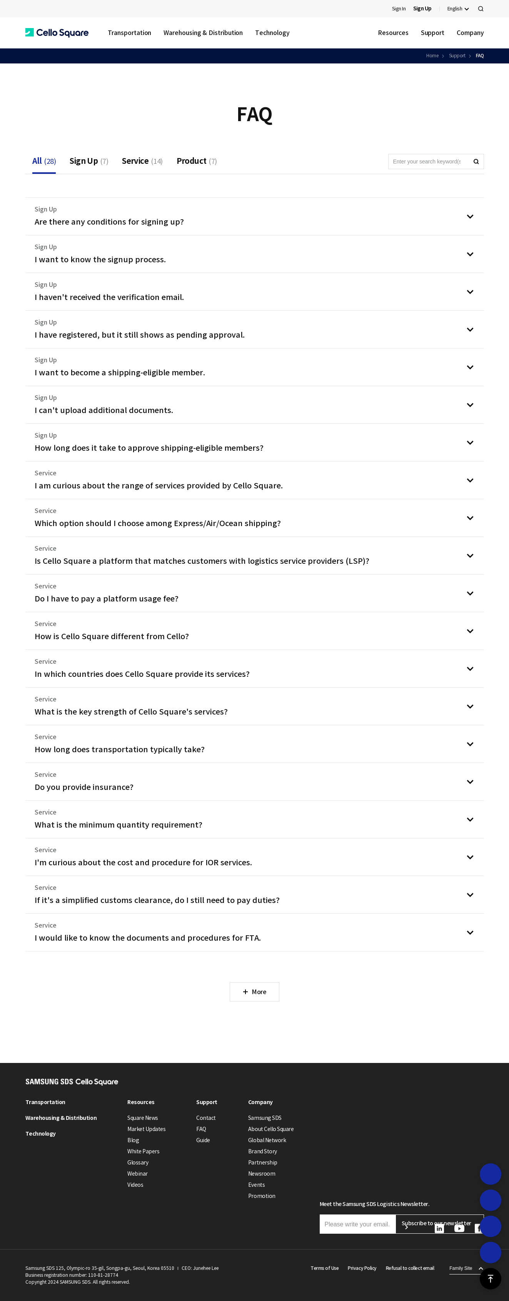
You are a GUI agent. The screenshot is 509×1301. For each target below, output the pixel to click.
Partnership (262, 1162)
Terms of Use (324, 1268)
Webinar (137, 1173)
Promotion (261, 1196)
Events (256, 1184)
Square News (142, 1117)
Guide (203, 1140)
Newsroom (261, 1173)
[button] (56, 33)
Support (432, 33)
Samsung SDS (265, 1117)
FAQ (480, 55)
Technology (272, 33)
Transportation (130, 33)
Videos (135, 1184)
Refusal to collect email (410, 1268)
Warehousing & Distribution (203, 33)
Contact (206, 1117)
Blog (133, 1140)
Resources (393, 33)
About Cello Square (271, 1129)
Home (432, 55)
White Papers (143, 1151)
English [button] (454, 8)
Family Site (460, 1268)
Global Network (267, 1140)
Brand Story (262, 1151)
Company (470, 33)
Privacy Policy (362, 1268)
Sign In (399, 8)
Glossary (137, 1162)
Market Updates (146, 1129)
